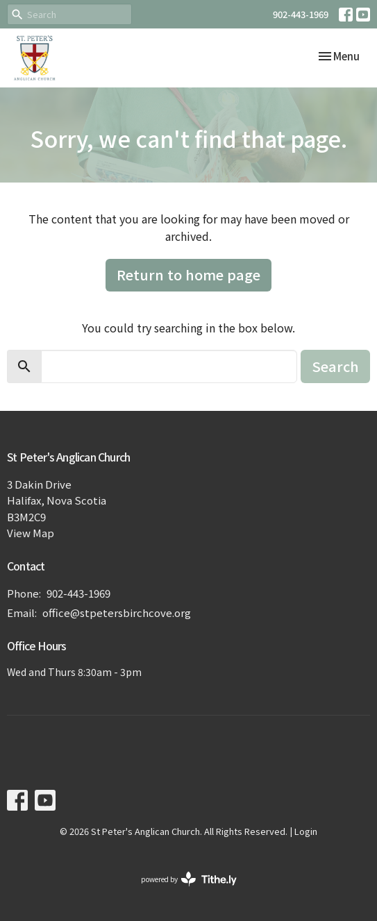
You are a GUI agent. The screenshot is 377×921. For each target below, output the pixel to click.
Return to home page (188, 274)
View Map (30, 532)
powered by (189, 879)
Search (335, 366)
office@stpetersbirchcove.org (116, 612)
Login (305, 831)
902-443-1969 (300, 14)
